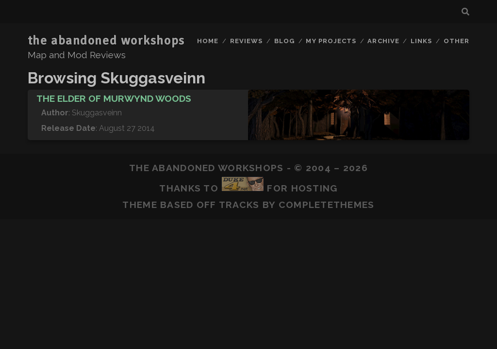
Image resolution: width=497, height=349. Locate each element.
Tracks (239, 204)
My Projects (331, 41)
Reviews (246, 41)
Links (421, 41)
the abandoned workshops (106, 40)
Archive (383, 41)
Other (456, 41)
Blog (284, 41)
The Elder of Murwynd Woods (113, 98)
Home (207, 41)
